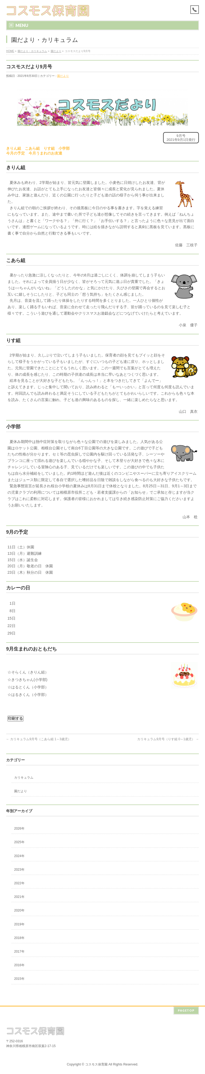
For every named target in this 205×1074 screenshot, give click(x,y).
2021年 (19, 897)
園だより (56, 51)
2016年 (19, 965)
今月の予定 (15, 153)
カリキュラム (23, 777)
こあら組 (32, 148)
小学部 (64, 148)
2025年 (19, 842)
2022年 (19, 883)
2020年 (19, 910)
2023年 (19, 869)
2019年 (19, 924)
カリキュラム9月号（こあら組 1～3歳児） (38, 739)
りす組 (49, 148)
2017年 (19, 951)
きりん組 (13, 148)
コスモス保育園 (96, 1063)
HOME (10, 51)
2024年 (19, 856)
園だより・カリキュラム (32, 51)
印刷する (15, 718)
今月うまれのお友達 (45, 153)
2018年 (19, 938)
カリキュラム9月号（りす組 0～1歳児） (168, 739)
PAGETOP (186, 1009)
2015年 (19, 979)
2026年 (19, 828)
